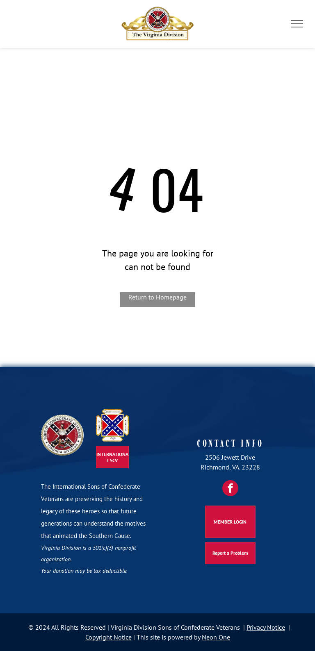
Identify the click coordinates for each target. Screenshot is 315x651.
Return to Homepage (157, 297)
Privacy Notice (266, 627)
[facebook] (230, 488)
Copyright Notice (108, 637)
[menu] (297, 23)
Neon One (216, 637)
